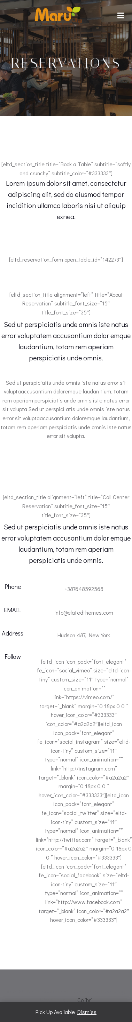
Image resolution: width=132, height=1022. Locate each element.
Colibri (84, 1000)
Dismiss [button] (86, 1011)
